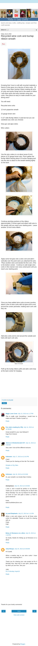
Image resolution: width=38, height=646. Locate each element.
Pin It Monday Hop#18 (13, 571)
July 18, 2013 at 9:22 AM (20, 474)
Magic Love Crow (11, 413)
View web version (19, 615)
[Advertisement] (19, 5)
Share (4, 403)
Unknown (9, 456)
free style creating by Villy (14, 427)
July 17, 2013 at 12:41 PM (21, 456)
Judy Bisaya (10, 549)
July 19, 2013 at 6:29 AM (22, 486)
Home (19, 611)
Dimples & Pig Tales (12, 465)
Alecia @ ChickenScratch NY (15, 443)
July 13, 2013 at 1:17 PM (25, 413)
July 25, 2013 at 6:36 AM (22, 549)
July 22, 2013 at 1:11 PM (26, 513)
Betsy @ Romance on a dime (15, 533)
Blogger (22, 644)
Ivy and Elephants (12, 513)
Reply (7, 421)
